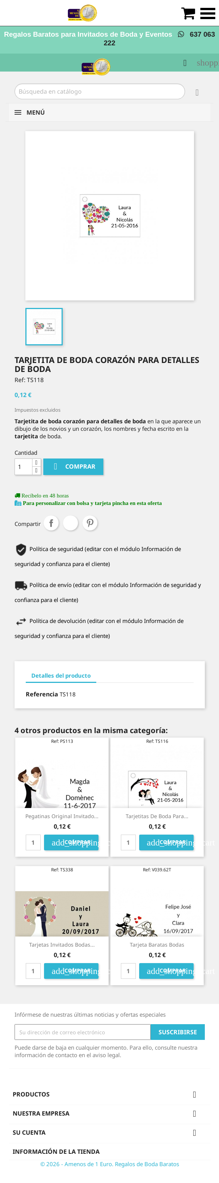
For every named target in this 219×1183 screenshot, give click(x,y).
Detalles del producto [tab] (61, 675)
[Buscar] (100, 91)
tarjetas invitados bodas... (62, 944)
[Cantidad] (23, 467)
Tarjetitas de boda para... (157, 816)
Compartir (51, 522)
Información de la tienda (56, 1151)
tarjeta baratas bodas (157, 944)
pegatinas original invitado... (61, 816)
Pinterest (89, 522)
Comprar (73, 467)
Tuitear (70, 522)
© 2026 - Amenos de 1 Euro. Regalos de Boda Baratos (109, 1164)
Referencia (42, 694)
